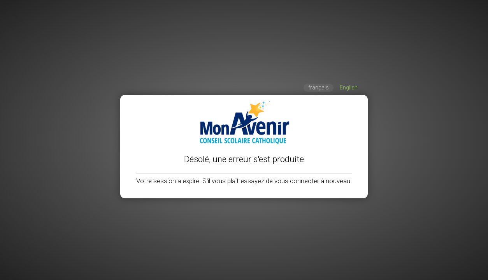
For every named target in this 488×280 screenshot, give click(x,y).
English (349, 87)
